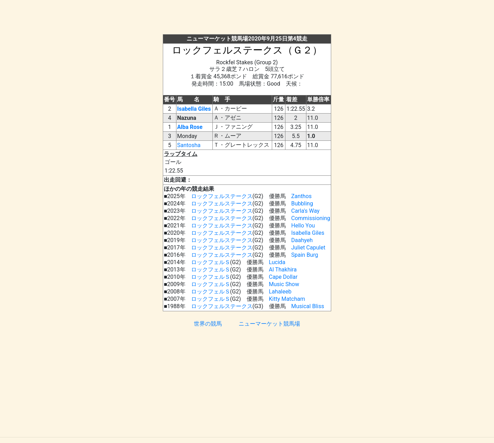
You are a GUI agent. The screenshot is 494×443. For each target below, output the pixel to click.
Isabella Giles (194, 109)
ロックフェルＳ (210, 262)
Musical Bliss (307, 306)
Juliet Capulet (308, 247)
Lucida (277, 262)
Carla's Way (305, 211)
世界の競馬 (208, 323)
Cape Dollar (283, 277)
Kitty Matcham (287, 299)
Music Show (284, 284)
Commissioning (310, 218)
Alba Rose (190, 127)
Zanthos (301, 196)
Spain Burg (304, 255)
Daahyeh (302, 240)
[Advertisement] (247, 18)
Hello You (303, 225)
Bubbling (302, 203)
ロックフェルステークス (222, 196)
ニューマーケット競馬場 (269, 323)
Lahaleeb (280, 291)
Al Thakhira (283, 269)
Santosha (189, 145)
